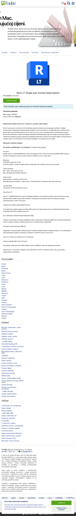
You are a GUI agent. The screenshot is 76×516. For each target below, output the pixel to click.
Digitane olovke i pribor (9, 336)
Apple (3, 266)
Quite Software (7, 305)
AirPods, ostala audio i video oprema (11, 328)
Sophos (4, 309)
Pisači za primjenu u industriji (11, 366)
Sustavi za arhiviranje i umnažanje (9, 388)
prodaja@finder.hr (26, 452)
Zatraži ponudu (11, 100)
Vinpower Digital (7, 314)
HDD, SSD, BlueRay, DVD (9, 344)
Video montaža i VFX (9, 438)
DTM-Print (5, 282)
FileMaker (59, 498)
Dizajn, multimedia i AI (9, 416)
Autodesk (5, 268)
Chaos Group (6, 273)
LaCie (3, 287)
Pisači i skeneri (6, 361)
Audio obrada (6, 408)
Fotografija (5, 421)
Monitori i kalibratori (8, 358)
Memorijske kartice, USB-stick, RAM (12, 352)
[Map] (55, 462)
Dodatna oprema (7, 339)
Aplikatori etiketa (7, 334)
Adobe (4, 264)
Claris (3, 275)
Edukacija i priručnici (8, 418)
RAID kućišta (6, 376)
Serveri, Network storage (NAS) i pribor (13, 381)
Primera (4, 302)
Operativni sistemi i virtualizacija (12, 426)
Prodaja (13, 52)
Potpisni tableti (7, 368)
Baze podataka (7, 411)
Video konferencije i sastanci (11, 436)
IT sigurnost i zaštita (8, 423)
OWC (3, 298)
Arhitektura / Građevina (50, 52)
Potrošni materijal (8, 371)
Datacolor (5, 280)
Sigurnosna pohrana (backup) (12, 433)
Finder (4, 284)
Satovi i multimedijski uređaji (11, 378)
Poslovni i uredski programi (11, 428)
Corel (3, 278)
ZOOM (4, 318)
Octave (4, 296)
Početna (4, 52)
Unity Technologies (8, 311)
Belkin (4, 271)
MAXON (4, 291)
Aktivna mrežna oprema (10, 331)
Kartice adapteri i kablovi (10, 349)
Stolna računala (7, 385)
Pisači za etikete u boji (9, 363)
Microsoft (5, 293)
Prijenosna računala (8, 373)
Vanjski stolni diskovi (8, 396)
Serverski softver (7, 431)
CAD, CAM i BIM (24, 52)
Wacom (4, 316)
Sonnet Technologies (9, 307)
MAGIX (4, 289)
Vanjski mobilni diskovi (9, 394)
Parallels (4, 300)
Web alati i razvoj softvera (10, 441)
